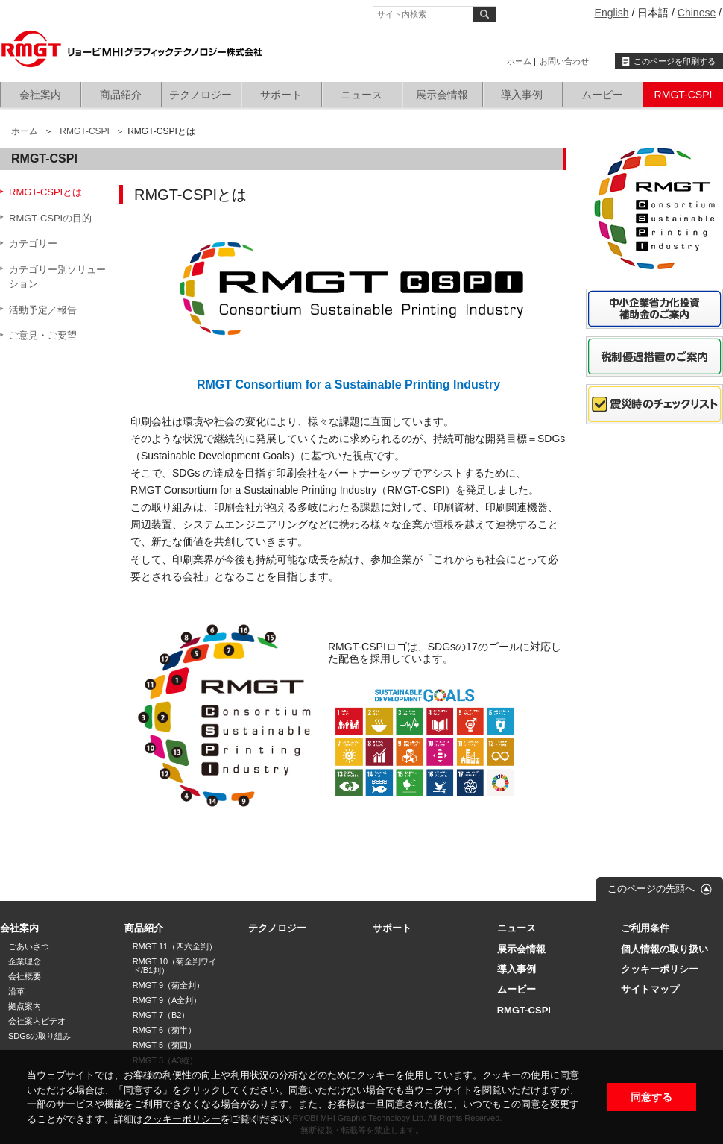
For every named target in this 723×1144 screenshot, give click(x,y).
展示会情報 (442, 95)
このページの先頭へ (651, 888)
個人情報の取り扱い (664, 949)
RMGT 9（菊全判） (168, 985)
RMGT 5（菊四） (164, 1044)
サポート (281, 95)
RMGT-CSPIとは (45, 192)
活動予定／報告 (43, 309)
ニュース (361, 95)
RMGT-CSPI (683, 95)
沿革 (16, 991)
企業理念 (24, 961)
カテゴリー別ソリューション (57, 277)
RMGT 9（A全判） (167, 1000)
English (612, 13)
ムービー (602, 95)
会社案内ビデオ (37, 1020)
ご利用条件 (645, 928)
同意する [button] (651, 1097)
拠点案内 (24, 1006)
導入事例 (522, 95)
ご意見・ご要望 (43, 335)
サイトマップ (650, 989)
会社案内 (40, 95)
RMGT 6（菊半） (164, 1029)
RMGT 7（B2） (161, 1015)
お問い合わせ (564, 61)
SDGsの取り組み (39, 1035)
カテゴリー (33, 243)
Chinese (697, 13)
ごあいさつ (28, 946)
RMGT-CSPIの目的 (50, 218)
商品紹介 (121, 95)
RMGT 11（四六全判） (175, 946)
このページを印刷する (675, 61)
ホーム (519, 61)
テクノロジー (200, 95)
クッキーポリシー (182, 1119)
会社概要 (24, 976)
